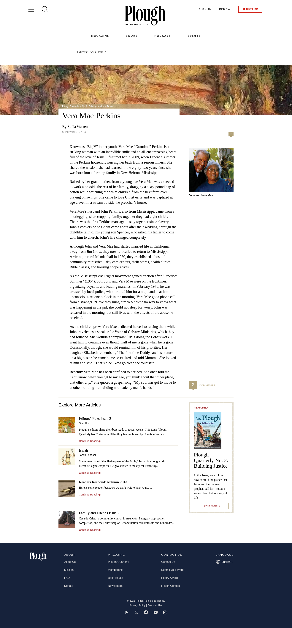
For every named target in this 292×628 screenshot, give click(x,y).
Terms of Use (155, 605)
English (224, 562)
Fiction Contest (170, 585)
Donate (68, 585)
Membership (115, 569)
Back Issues (115, 577)
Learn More (210, 506)
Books (132, 35)
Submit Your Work (172, 569)
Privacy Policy (137, 605)
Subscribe (250, 9)
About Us (70, 561)
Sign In (205, 9)
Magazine (100, 35)
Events (194, 35)
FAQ (67, 577)
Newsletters (115, 585)
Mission (69, 569)
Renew (225, 9)
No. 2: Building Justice (93, 106)
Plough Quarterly (70, 106)
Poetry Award (169, 577)
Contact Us (168, 561)
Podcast (162, 35)
